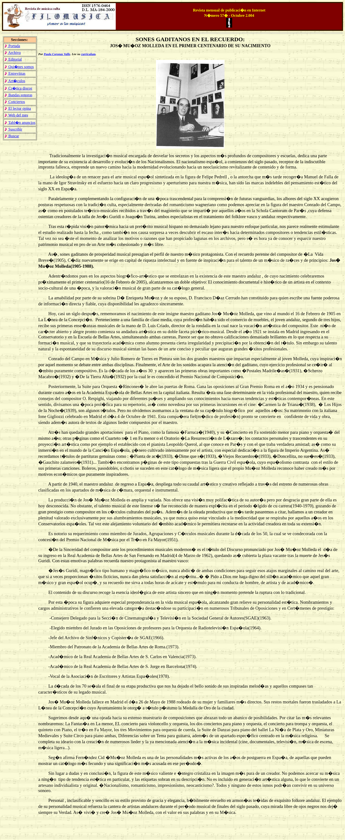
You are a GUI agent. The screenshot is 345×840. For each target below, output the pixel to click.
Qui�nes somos (19, 67)
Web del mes (16, 115)
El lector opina (17, 108)
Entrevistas (14, 73)
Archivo (12, 53)
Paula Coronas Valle (57, 54)
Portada (12, 46)
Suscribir (13, 129)
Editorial (13, 59)
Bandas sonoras (18, 95)
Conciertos (14, 102)
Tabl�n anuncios (19, 123)
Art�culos (14, 81)
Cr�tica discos (18, 88)
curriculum (88, 54)
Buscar (11, 136)
